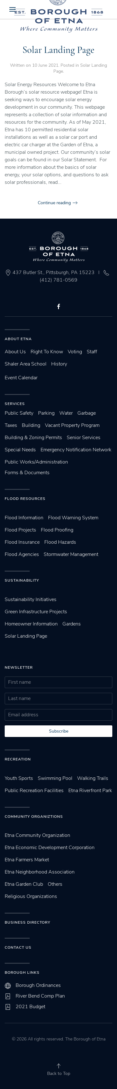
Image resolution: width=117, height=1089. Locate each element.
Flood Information (24, 517)
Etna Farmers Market (27, 859)
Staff (92, 351)
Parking (46, 413)
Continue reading (54, 203)
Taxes (11, 425)
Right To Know (47, 351)
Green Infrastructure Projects (36, 611)
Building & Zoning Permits (33, 437)
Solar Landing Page (58, 50)
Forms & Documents (27, 472)
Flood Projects (20, 529)
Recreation (18, 759)
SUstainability (22, 580)
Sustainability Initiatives (30, 599)
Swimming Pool (55, 778)
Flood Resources (25, 498)
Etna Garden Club (24, 884)
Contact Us (18, 947)
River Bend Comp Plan (40, 996)
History (59, 363)
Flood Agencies (22, 554)
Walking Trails (92, 778)
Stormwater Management (71, 554)
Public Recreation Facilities (34, 790)
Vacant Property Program (72, 425)
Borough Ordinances (38, 985)
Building (31, 425)
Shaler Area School (25, 363)
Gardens (71, 623)
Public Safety (19, 413)
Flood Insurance (22, 542)
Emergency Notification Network (76, 449)
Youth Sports (19, 778)
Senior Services (83, 437)
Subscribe (58, 731)
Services (15, 403)
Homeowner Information (31, 623)
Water (66, 413)
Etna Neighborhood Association (40, 872)
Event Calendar (21, 377)
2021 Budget (30, 1006)
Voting (75, 351)
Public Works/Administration (36, 462)
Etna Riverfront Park (90, 790)
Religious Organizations (31, 896)
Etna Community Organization (37, 835)
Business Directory (27, 922)
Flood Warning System (73, 517)
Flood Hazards (60, 542)
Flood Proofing (57, 529)
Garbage (86, 413)
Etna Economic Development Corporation (50, 847)
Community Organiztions (34, 816)
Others (55, 884)
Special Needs (20, 449)
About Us (15, 351)
